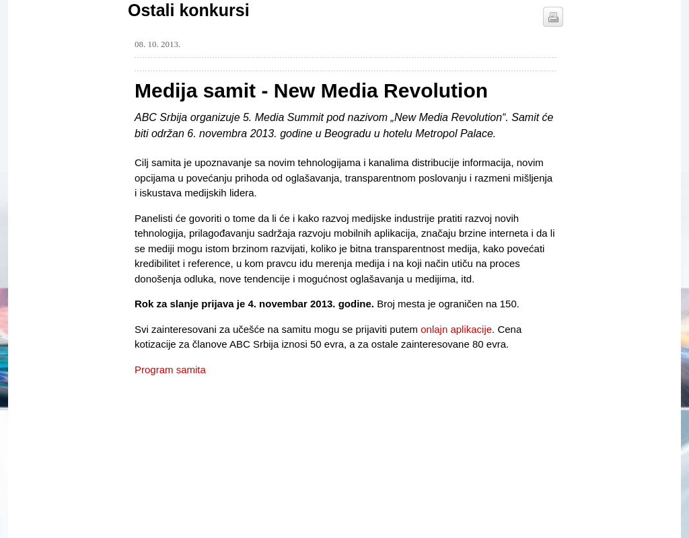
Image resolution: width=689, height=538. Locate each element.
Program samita (170, 369)
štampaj (553, 17)
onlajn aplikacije (456, 329)
